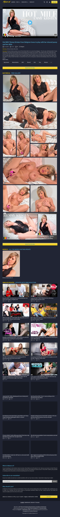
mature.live (25, 2)
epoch (21, 496)
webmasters (31, 496)
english (22, 502)
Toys (40, 62)
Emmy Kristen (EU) (7, 277)
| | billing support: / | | (20, 496)
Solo (35, 62)
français (37, 502)
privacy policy (43, 508)
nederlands (27, 502)
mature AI (32, 2)
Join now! (48, 496)
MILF (23, 62)
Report (22, 46)
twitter (36, 496)
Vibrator (46, 62)
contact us (9, 496)
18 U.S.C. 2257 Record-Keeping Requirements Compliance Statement (30, 506)
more (18, 2)
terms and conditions (33, 508)
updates (13, 2)
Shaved (29, 62)
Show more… (6, 59)
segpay (26, 496)
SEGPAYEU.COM (26, 509)
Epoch (19, 509)
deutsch (33, 502)
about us (5, 496)
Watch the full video (30, 68)
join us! (54, 2)
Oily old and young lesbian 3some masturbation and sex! (44, 435)
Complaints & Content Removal (30, 511)
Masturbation (15, 62)
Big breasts (6, 62)
